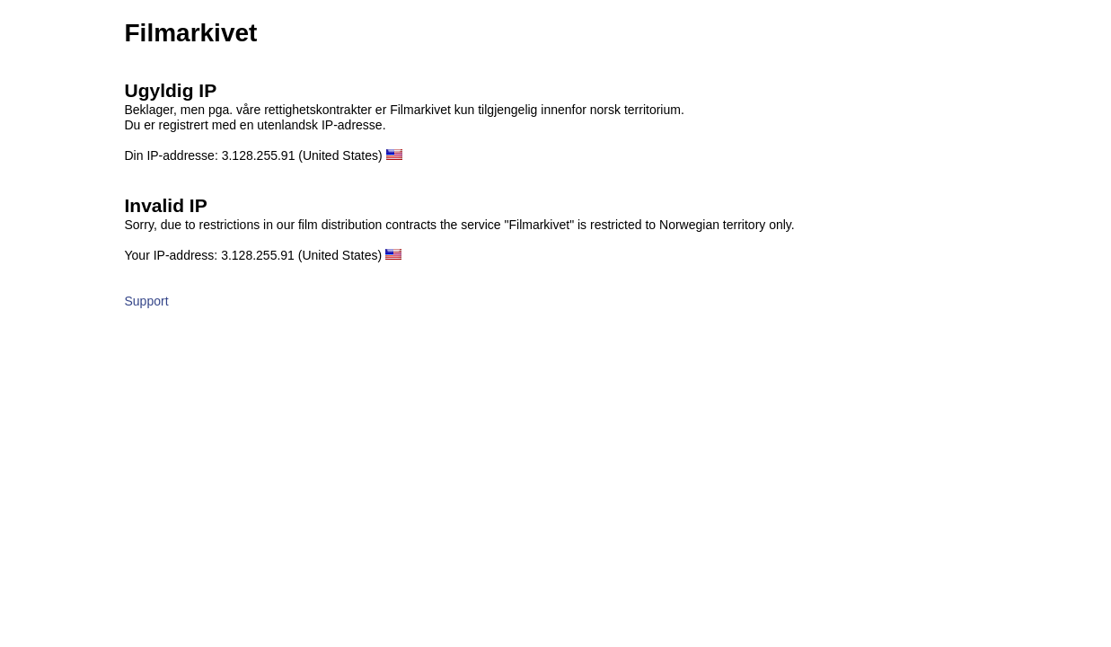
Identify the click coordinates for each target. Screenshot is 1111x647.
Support (147, 301)
